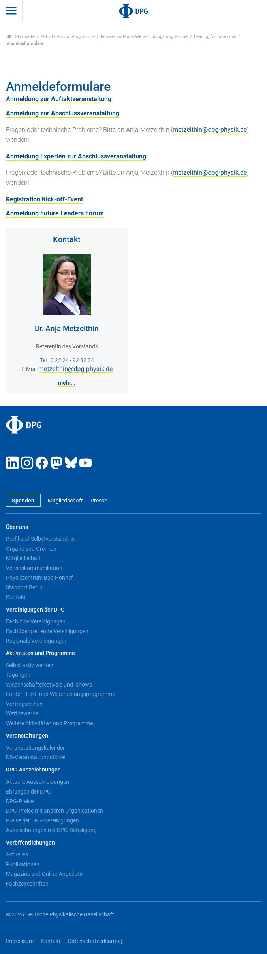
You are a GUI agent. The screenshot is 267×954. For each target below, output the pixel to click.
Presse (98, 500)
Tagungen (18, 675)
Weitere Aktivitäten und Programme (49, 723)
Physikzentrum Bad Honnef (39, 577)
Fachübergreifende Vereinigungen (47, 631)
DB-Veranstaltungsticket (36, 757)
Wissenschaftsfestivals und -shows (49, 684)
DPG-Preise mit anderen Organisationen (54, 810)
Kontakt (16, 597)
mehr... (66, 383)
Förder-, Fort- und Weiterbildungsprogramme (144, 36)
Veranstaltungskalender (35, 748)
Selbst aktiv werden (29, 665)
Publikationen (22, 864)
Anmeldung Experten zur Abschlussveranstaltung (76, 156)
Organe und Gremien (31, 549)
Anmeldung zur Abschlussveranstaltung (62, 113)
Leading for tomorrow (215, 36)
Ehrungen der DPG (28, 791)
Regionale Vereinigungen (36, 641)
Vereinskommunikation (34, 568)
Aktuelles (17, 854)
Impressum (20, 941)
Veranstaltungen (27, 735)
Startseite (21, 36)
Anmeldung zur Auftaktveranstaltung (58, 99)
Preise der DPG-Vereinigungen (42, 820)
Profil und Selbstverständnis (40, 539)
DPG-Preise (20, 801)
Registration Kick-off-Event (44, 199)
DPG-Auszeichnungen (33, 769)
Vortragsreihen (24, 704)
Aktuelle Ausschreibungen (37, 782)
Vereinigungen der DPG (35, 609)
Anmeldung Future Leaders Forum (55, 213)
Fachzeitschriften (27, 884)
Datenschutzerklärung (95, 941)
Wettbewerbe (22, 713)
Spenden (23, 500)
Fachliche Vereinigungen (36, 621)
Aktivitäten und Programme (68, 36)
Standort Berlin (24, 587)
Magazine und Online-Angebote (44, 874)
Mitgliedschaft (65, 500)
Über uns (17, 527)
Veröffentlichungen (30, 842)
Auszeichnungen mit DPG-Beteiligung (51, 830)
